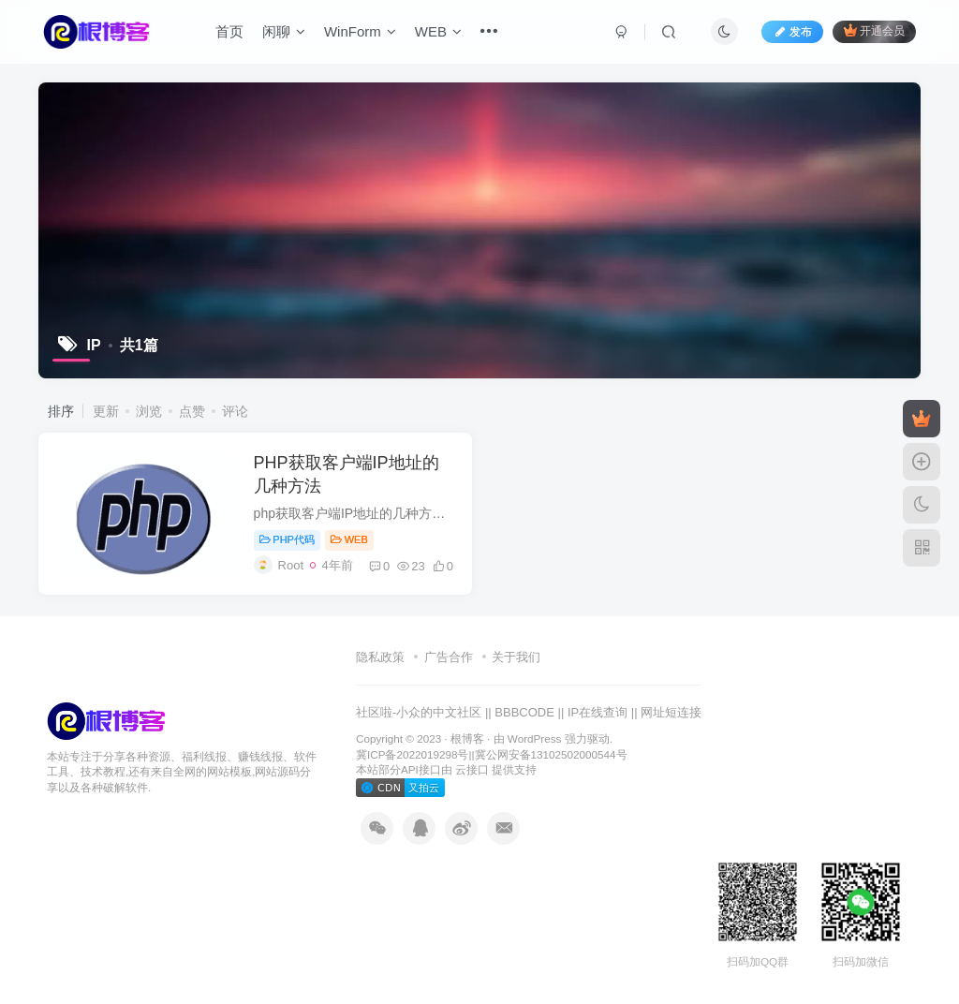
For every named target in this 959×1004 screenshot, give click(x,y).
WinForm (360, 31)
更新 (106, 411)
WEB (438, 31)
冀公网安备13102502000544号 (551, 754)
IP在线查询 (597, 712)
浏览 (149, 411)
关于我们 (516, 657)
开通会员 (874, 30)
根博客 (467, 738)
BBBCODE (524, 712)
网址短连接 (671, 712)
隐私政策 (380, 657)
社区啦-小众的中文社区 (418, 712)
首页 (229, 31)
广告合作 (448, 657)
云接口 (472, 769)
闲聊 (283, 31)
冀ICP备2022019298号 (412, 754)
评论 (235, 411)
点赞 (192, 411)
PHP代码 (287, 539)
